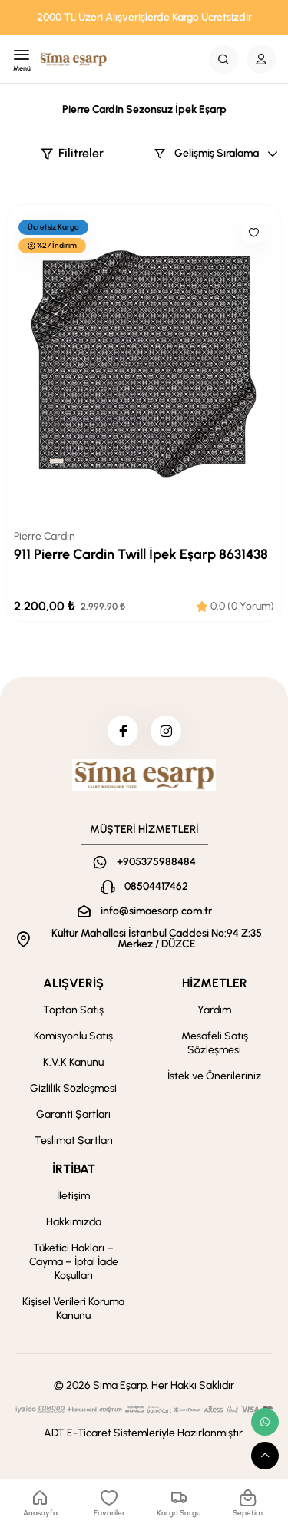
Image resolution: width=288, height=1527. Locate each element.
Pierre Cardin (44, 536)
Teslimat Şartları (74, 1140)
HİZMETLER (214, 983)
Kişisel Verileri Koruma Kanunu (73, 1308)
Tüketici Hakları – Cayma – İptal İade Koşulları (73, 1261)
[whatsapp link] (265, 1422)
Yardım (214, 1009)
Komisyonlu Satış (73, 1036)
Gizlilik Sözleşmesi (73, 1088)
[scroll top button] (265, 1455)
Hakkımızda (73, 1221)
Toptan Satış (73, 1009)
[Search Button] (223, 59)
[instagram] (166, 731)
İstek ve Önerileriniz (214, 1075)
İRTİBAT (73, 1169)
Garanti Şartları (73, 1114)
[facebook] (123, 731)
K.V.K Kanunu (73, 1062)
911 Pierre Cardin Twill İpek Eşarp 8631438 (141, 555)
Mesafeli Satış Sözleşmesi (214, 1043)
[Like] (253, 232)
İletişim (73, 1195)
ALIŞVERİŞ (73, 983)
